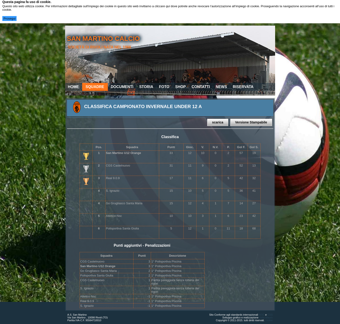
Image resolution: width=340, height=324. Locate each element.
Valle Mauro (266, 317)
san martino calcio (103, 38)
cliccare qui (162, 6)
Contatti (201, 87)
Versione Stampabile (251, 122)
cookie (269, 320)
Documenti (122, 87)
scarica (217, 122)
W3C (261, 314)
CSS (270, 314)
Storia (146, 87)
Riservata (243, 87)
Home (73, 87)
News (221, 87)
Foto (164, 87)
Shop (180, 87)
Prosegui (9, 18)
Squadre (95, 87)
